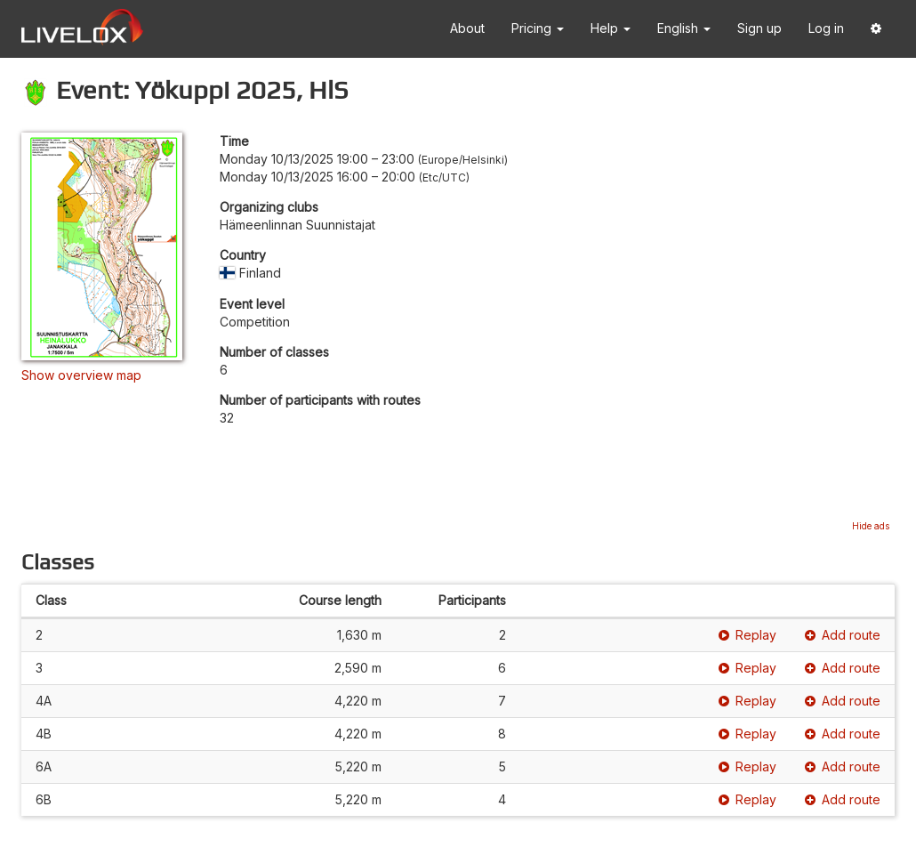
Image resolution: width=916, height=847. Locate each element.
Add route (842, 634)
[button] (876, 29)
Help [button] (611, 28)
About (467, 28)
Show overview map (81, 375)
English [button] (684, 28)
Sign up (759, 28)
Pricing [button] (537, 28)
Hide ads (870, 525)
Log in (826, 28)
